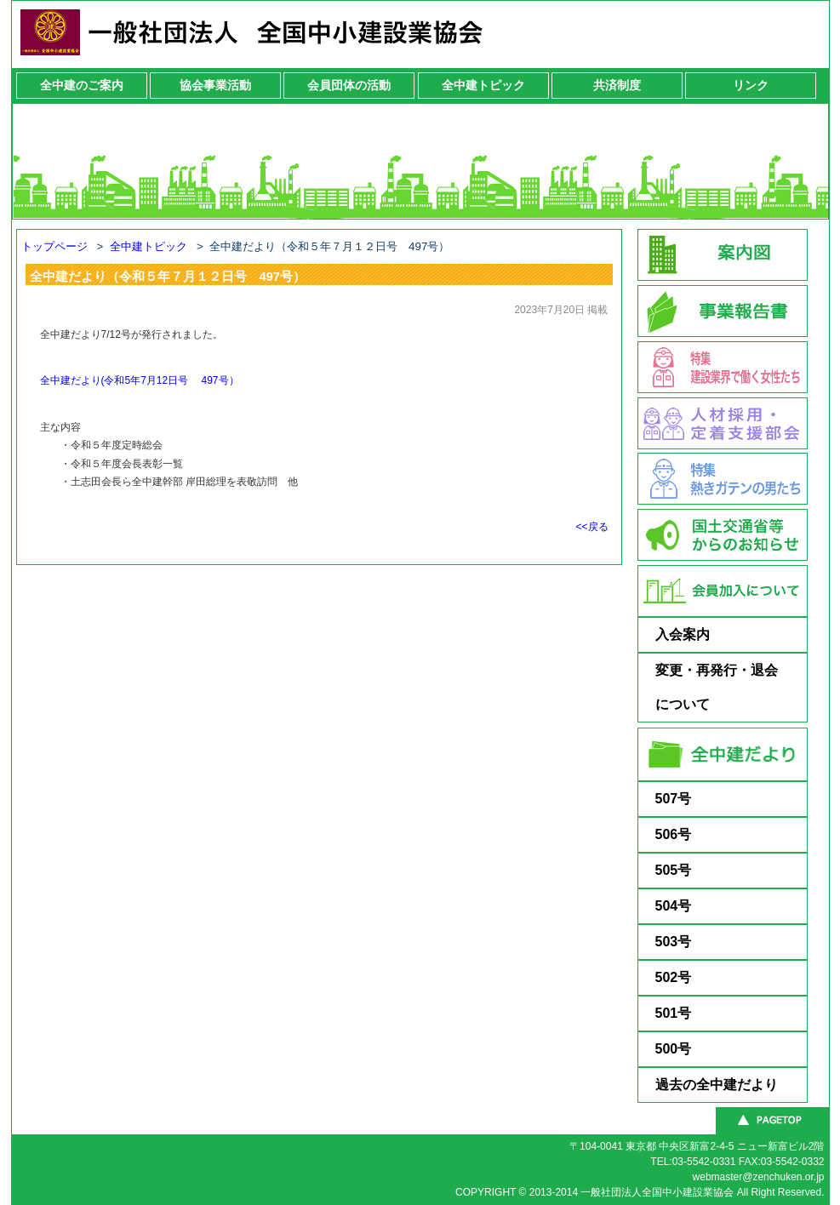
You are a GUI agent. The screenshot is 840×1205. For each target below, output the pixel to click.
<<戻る (591, 527)
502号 (673, 977)
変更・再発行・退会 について (730, 687)
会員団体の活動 (349, 85)
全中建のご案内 (81, 85)
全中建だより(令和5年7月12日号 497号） (139, 380)
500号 (673, 1049)
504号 (673, 906)
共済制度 (617, 85)
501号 (673, 1013)
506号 (673, 834)
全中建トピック (483, 85)
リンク (751, 85)
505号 (673, 870)
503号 (673, 941)
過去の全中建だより (716, 1084)
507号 (673, 798)
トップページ (54, 246)
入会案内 (682, 634)
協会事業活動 (215, 85)
